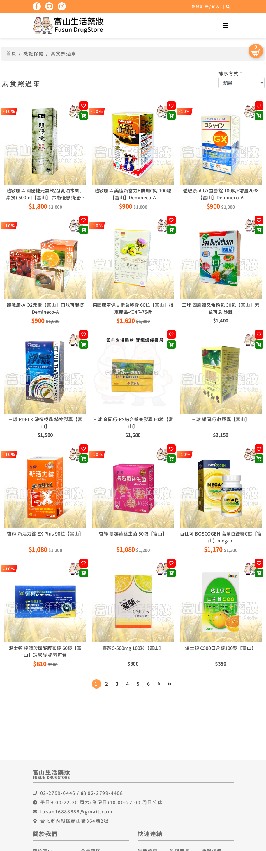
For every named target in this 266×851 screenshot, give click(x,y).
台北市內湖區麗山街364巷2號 (74, 821)
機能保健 (33, 53)
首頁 (11, 53)
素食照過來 (63, 53)
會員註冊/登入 (205, 6)
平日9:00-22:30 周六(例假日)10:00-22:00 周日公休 (101, 802)
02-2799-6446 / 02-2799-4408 (81, 793)
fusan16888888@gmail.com (76, 812)
